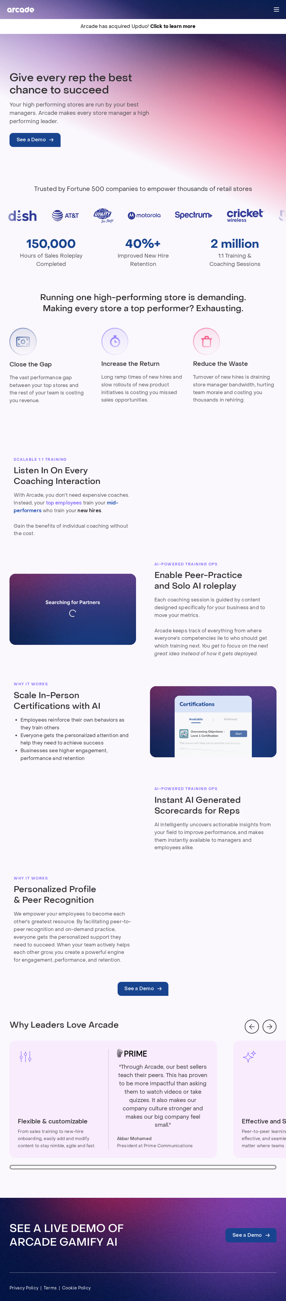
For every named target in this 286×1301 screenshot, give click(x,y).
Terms (50, 1288)
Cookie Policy (76, 1288)
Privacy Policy (24, 1288)
